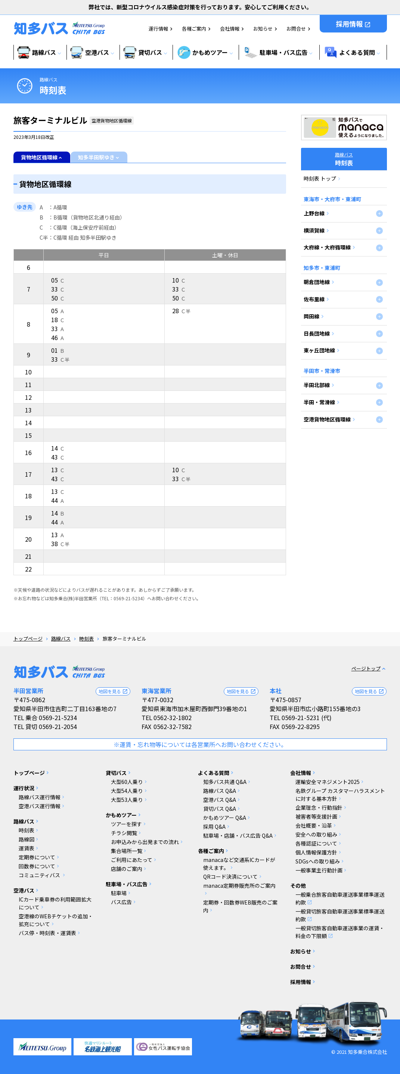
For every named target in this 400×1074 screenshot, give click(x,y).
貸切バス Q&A (219, 808)
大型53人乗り (127, 799)
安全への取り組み (316, 834)
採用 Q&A (214, 826)
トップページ (28, 638)
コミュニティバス (40, 875)
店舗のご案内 (126, 868)
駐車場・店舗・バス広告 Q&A (238, 835)
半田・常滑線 (319, 402)
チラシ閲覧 (124, 833)
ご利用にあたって (131, 859)
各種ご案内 (194, 28)
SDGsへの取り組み (317, 861)
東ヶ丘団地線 (319, 350)
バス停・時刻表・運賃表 (47, 933)
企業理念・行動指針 (318, 807)
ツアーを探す (126, 824)
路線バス (49, 79)
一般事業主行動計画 (318, 870)
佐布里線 (314, 299)
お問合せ (296, 28)
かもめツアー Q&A (224, 817)
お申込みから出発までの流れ (145, 842)
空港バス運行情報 (40, 806)
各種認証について (316, 843)
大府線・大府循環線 (327, 247)
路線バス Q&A (219, 790)
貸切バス (116, 772)
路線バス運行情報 (40, 797)
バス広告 (121, 902)
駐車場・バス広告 (127, 884)
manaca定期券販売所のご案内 (239, 885)
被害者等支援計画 (316, 816)
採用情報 (353, 23)
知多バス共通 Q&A (224, 781)
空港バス (23, 890)
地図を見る (113, 691)
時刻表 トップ (320, 178)
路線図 (26, 839)
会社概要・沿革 (313, 825)
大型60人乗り (127, 781)
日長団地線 (317, 333)
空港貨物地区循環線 (327, 419)
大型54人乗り (127, 790)
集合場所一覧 (126, 850)
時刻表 (86, 638)
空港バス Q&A (219, 799)
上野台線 (314, 213)
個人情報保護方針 (316, 852)
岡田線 (311, 316)
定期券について (37, 857)
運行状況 (23, 788)
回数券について (37, 866)
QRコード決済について (230, 876)
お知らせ (263, 28)
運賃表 (26, 848)
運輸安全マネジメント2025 (327, 781)
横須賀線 (314, 230)
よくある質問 (213, 772)
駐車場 (119, 893)
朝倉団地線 (317, 282)
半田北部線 (317, 385)
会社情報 (229, 28)
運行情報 (158, 28)
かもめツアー (121, 815)
